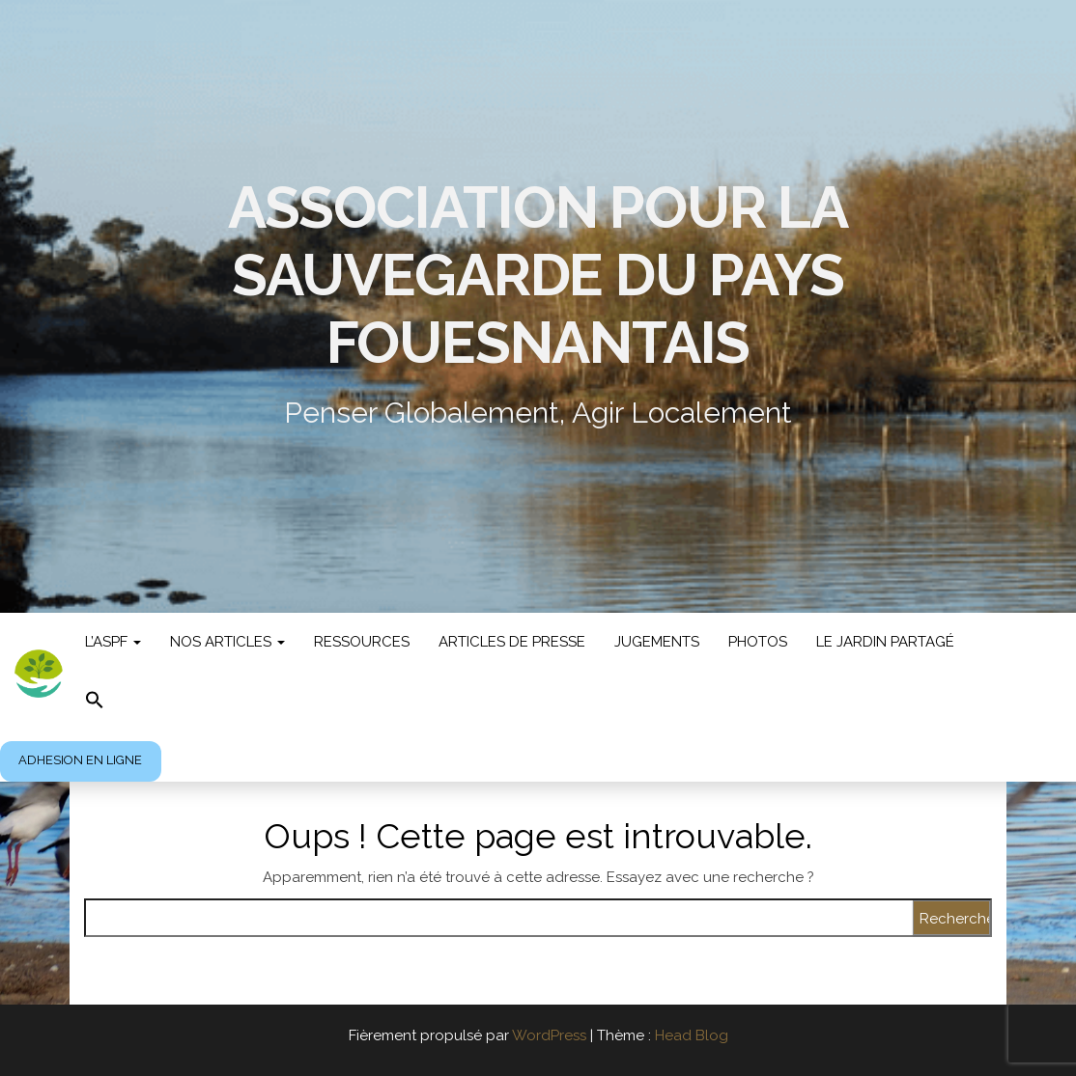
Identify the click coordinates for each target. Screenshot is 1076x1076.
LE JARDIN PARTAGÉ (885, 641)
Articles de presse (512, 641)
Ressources (362, 641)
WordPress (549, 1035)
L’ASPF (113, 641)
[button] (95, 702)
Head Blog (691, 1035)
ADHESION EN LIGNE (80, 760)
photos (757, 641)
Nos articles (227, 641)
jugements (656, 641)
